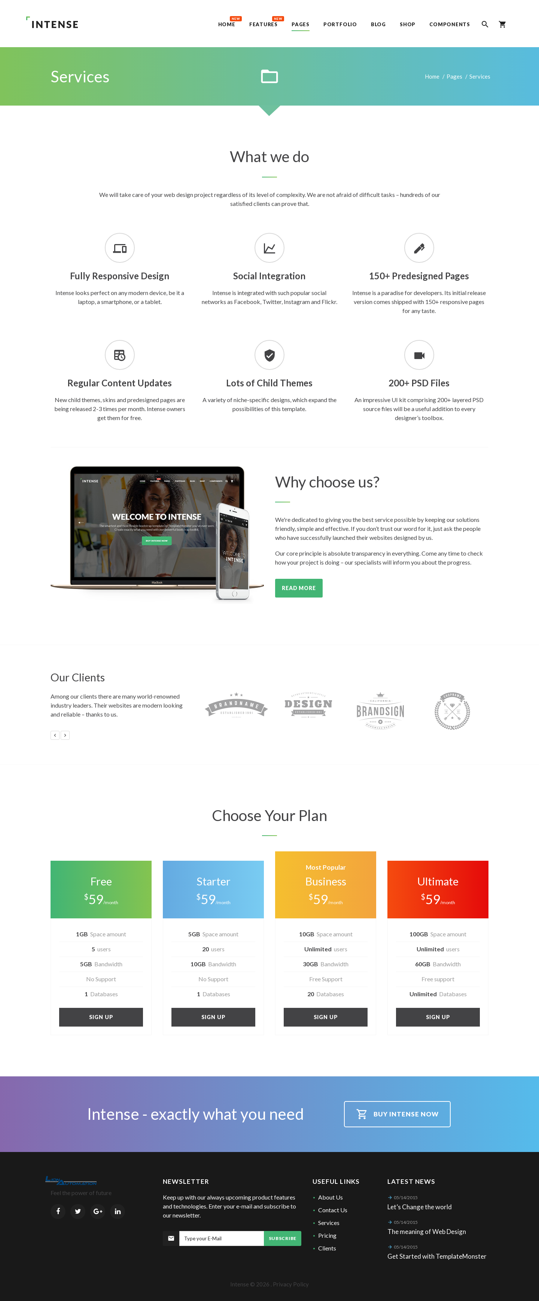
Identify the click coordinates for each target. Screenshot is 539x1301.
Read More (299, 588)
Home (432, 76)
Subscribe (282, 1238)
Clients (327, 1248)
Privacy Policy (291, 1284)
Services (328, 1222)
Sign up (101, 1017)
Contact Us (332, 1209)
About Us (330, 1197)
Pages (454, 76)
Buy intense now (397, 1114)
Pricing (327, 1235)
